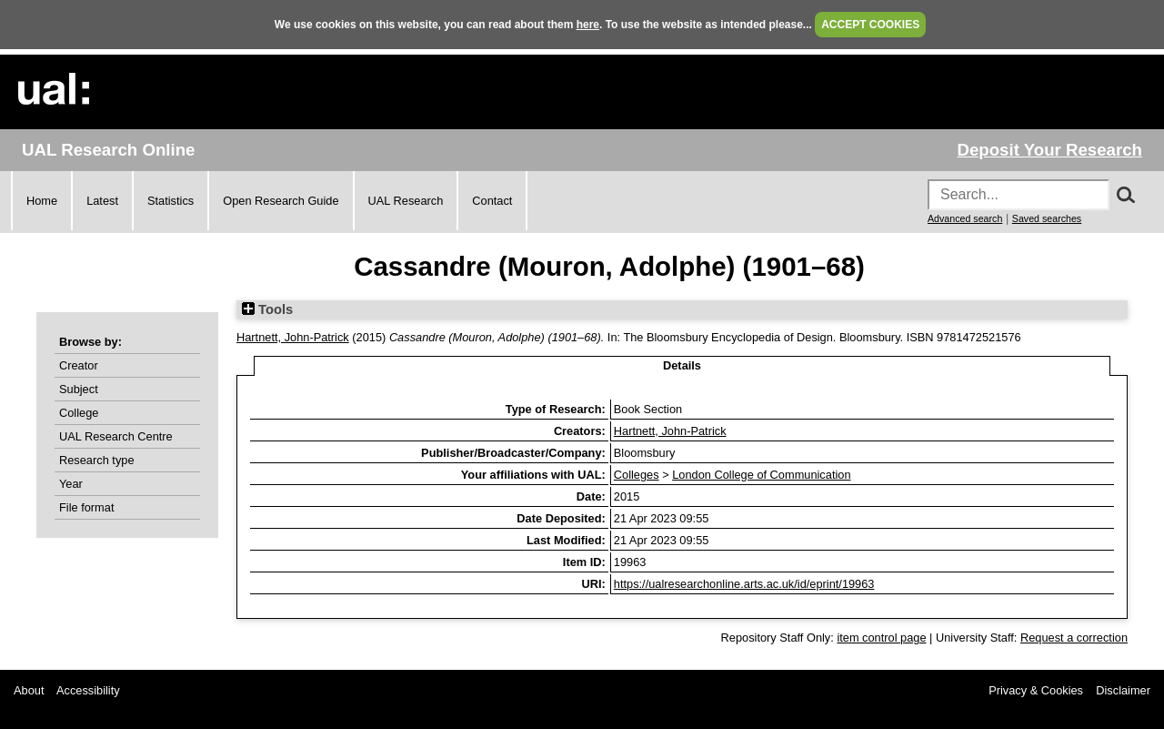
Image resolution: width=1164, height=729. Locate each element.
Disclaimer (1123, 690)
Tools (267, 309)
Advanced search (965, 218)
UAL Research (406, 201)
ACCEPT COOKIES (870, 24)
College (78, 413)
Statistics (170, 201)
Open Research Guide (280, 201)
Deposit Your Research (1049, 149)
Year (71, 484)
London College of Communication (761, 474)
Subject (78, 389)
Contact (492, 201)
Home (41, 201)
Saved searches (1046, 218)
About (29, 690)
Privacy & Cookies (1035, 690)
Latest (102, 201)
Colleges (636, 474)
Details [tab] (682, 365)
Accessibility (88, 690)
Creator (78, 365)
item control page (881, 637)
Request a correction (1074, 637)
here (588, 24)
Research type (97, 460)
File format (86, 507)
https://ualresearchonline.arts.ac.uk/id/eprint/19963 (744, 584)
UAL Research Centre (116, 436)
